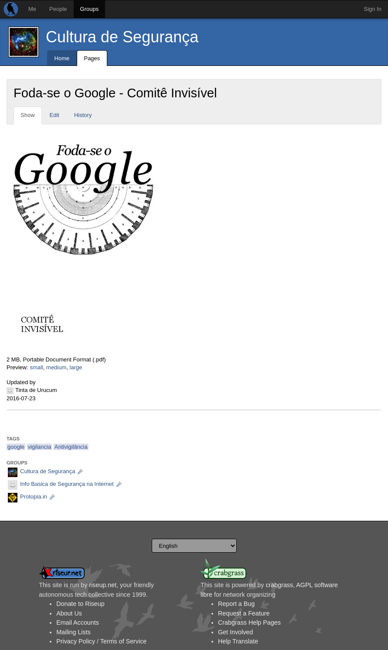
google (15, 447)
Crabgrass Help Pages (249, 622)
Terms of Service (123, 641)
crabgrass (279, 584)
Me (32, 9)
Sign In (372, 9)
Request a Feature (243, 613)
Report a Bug (236, 603)
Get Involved (235, 632)
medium (56, 367)
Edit (54, 115)
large (76, 367)
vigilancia (39, 447)
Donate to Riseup (80, 603)
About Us (69, 613)
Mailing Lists (73, 632)
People (58, 9)
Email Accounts (77, 622)
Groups (89, 9)
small (36, 367)
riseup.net (102, 584)
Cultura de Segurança (122, 37)
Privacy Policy (75, 641)
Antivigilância (71, 447)
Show (27, 115)
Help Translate (238, 641)
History (83, 115)
